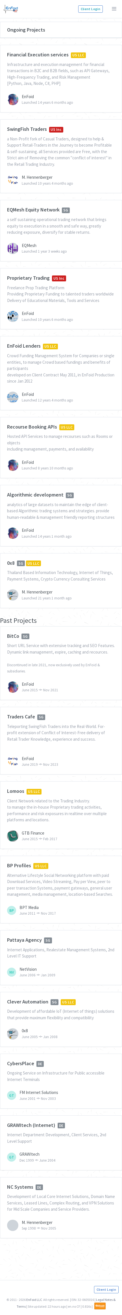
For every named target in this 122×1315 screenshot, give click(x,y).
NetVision (28, 969)
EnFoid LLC (34, 1300)
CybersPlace (20, 1063)
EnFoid (28, 96)
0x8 (11, 563)
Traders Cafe (21, 716)
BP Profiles (19, 865)
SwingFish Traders (27, 129)
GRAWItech (29, 1154)
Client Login (90, 9)
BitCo (13, 636)
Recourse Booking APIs (32, 426)
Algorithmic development (35, 494)
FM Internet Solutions (38, 1092)
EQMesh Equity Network (33, 209)
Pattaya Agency (24, 940)
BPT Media (29, 907)
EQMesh (29, 245)
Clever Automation (27, 1001)
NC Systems (20, 1187)
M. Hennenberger (37, 177)
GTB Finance (33, 833)
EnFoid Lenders (24, 346)
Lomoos (15, 791)
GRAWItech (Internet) (31, 1125)
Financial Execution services (38, 54)
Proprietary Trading (28, 278)
